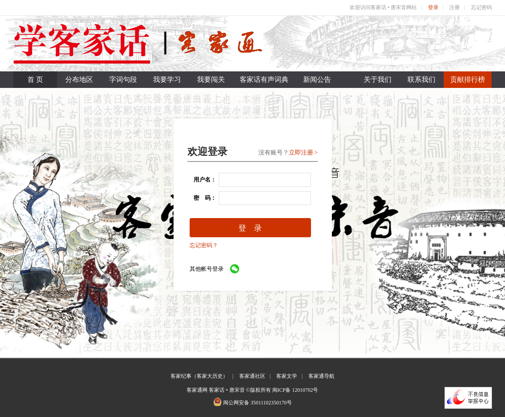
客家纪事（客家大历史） (199, 376)
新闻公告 (317, 79)
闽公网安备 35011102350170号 (257, 403)
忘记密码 (481, 7)
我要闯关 (211, 79)
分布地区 (79, 79)
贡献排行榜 (467, 79)
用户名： (202, 179)
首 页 (35, 79)
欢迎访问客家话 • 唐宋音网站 (383, 7)
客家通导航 (321, 376)
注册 (454, 7)
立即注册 (301, 152)
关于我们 (377, 79)
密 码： (202, 198)
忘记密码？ (204, 245)
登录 (433, 7)
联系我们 (421, 79)
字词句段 (123, 79)
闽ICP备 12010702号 (295, 390)
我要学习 (167, 79)
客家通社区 (252, 376)
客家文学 (286, 376)
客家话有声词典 (264, 79)
